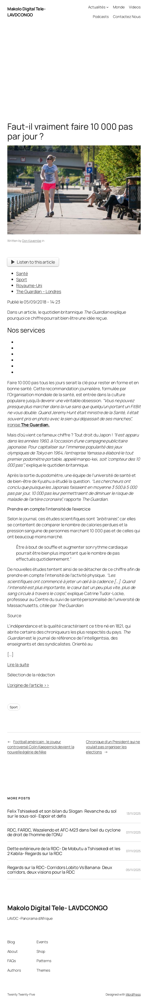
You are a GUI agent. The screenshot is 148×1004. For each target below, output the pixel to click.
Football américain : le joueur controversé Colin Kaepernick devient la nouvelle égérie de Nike (40, 747)
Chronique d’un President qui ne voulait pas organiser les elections (113, 747)
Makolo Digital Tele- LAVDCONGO (26, 12)
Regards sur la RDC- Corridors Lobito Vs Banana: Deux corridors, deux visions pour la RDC (59, 870)
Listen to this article (33, 262)
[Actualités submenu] (107, 7)
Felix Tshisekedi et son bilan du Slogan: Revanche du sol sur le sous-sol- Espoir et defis (61, 813)
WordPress (133, 994)
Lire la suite (18, 664)
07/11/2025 (133, 832)
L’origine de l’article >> (28, 685)
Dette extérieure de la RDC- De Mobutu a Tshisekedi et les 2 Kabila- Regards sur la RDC (63, 851)
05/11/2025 (133, 870)
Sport (14, 707)
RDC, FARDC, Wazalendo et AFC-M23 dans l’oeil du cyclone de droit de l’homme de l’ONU (64, 832)
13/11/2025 (134, 813)
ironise (28, 425)
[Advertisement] (74, 70)
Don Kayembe (31, 241)
